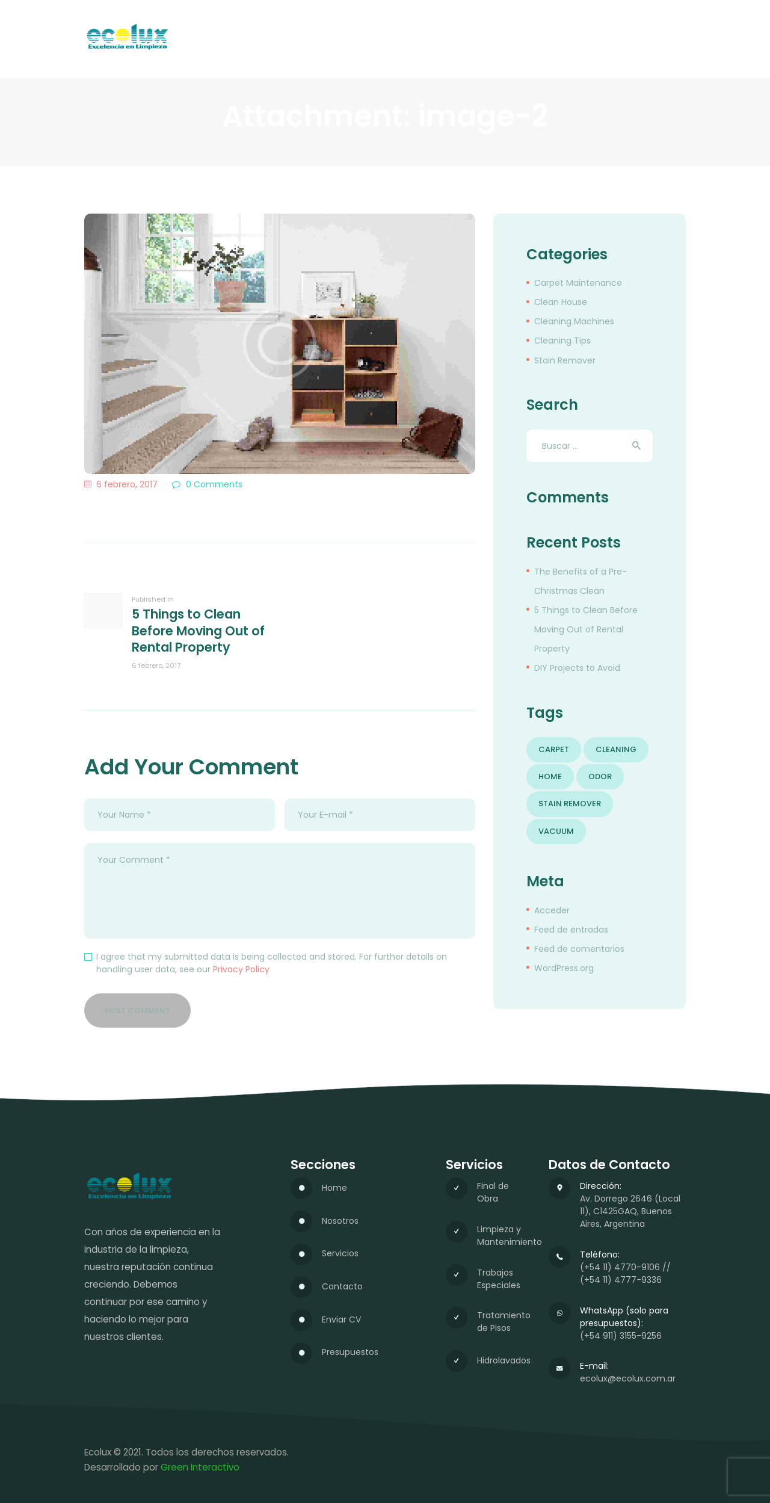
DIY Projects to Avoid (577, 668)
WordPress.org (564, 968)
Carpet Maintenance (578, 283)
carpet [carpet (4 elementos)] (553, 749)
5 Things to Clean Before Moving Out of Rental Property (586, 629)
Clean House (560, 302)
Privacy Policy (241, 969)
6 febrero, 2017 (127, 484)
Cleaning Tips (562, 341)
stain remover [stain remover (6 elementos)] (569, 803)
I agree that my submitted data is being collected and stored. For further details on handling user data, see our (271, 963)
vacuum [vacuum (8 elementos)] (556, 831)
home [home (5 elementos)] (550, 776)
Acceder (552, 910)
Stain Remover (565, 360)
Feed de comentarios (579, 949)
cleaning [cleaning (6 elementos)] (616, 749)
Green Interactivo (200, 1467)
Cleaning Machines (574, 321)
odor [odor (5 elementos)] (600, 776)
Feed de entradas (571, 930)
